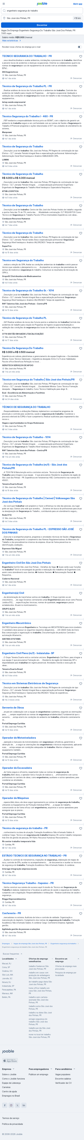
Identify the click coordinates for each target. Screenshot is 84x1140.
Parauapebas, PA (9, 990)
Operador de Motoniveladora (19, 737)
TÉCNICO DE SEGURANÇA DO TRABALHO (26, 407)
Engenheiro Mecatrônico (16, 623)
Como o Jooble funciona (13, 1078)
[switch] (80, 47)
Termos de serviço (10, 1118)
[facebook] (4, 1105)
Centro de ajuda (9, 1091)
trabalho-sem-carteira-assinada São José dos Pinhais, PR (38, 1000)
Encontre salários (63, 1078)
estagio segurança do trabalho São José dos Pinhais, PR (38, 1021)
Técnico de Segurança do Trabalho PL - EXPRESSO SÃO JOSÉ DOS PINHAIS (38, 531)
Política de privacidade (12, 1124)
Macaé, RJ (6, 963)
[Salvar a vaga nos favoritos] (81, 56)
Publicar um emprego (38, 1074)
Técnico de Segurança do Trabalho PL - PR (27, 86)
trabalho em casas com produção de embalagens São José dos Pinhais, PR (39, 975)
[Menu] (3, 3)
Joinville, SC (7, 978)
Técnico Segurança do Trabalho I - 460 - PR (27, 116)
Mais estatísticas (12, 40)
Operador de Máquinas (15, 798)
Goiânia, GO (7, 971)
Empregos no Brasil (11, 1095)
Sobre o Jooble (9, 1074)
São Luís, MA (7, 975)
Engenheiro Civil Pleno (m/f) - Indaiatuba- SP (28, 653)
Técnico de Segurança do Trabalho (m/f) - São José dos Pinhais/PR (34, 466)
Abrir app (77, 4)
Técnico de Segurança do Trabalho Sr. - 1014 (28, 290)
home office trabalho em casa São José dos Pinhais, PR (40, 991)
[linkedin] (23, 1105)
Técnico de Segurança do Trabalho (22, 146)
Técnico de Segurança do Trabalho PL (24, 318)
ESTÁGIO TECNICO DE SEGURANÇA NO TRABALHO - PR (34, 855)
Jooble (19, 1134)
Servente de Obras (13, 707)
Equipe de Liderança (11, 1083)
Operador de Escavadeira (17, 767)
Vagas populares (62, 1074)
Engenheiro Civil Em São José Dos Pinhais (26, 562)
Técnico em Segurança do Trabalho (23, 260)
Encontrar (42, 25)
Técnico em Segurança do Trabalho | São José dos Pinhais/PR (38, 379)
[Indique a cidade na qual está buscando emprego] (42, 18)
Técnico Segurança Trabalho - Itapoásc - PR (28, 883)
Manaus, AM (7, 993)
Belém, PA (6, 997)
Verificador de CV (63, 1083)
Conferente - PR (11, 913)
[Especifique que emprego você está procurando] (42, 10)
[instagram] (11, 1105)
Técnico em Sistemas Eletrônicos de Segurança (30, 683)
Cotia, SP (6, 967)
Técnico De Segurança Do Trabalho (22, 348)
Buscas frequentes (13, 954)
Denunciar (76, 78)
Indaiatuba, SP (8, 986)
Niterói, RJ (6, 982)
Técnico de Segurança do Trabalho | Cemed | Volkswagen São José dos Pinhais (38, 500)
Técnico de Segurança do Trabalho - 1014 (26, 437)
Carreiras (6, 1087)
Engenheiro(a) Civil (13, 593)
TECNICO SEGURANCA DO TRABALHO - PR (27, 56)
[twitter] (17, 1105)
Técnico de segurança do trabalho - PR (25, 828)
